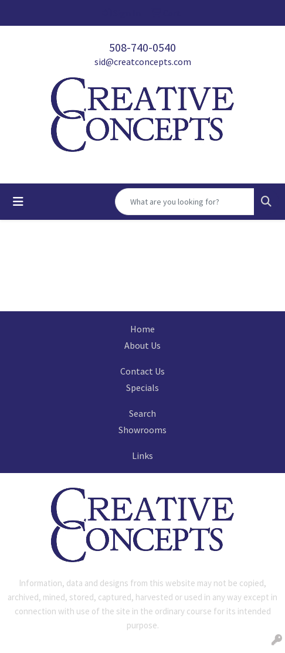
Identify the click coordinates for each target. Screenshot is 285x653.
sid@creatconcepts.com (142, 61)
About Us (142, 345)
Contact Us (142, 371)
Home (142, 329)
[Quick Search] (185, 201)
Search (142, 413)
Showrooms (142, 430)
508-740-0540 (142, 47)
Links (142, 455)
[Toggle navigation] (18, 201)
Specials (142, 387)
